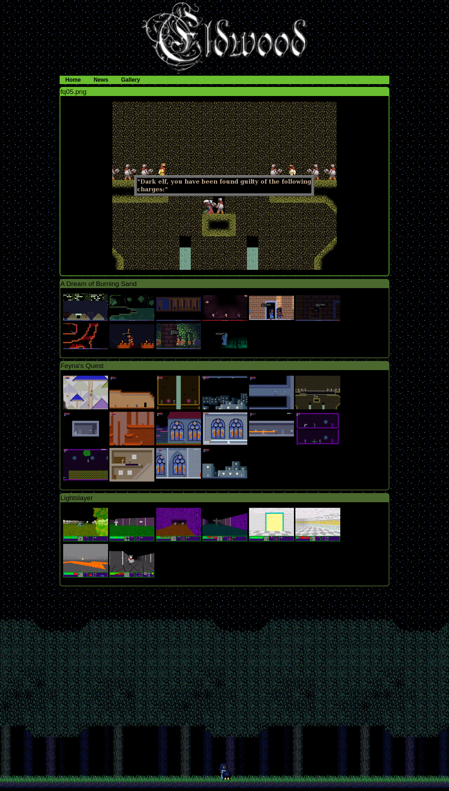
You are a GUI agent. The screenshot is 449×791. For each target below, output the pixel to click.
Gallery (130, 80)
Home (73, 80)
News (102, 80)
